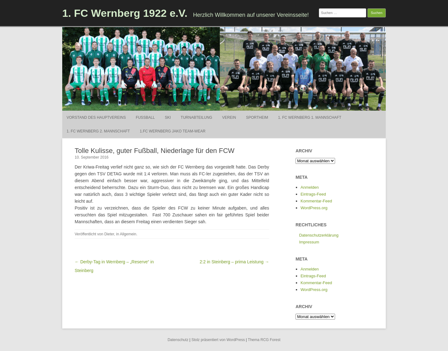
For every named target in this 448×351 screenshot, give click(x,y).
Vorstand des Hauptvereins (96, 117)
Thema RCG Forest (264, 340)
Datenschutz (178, 340)
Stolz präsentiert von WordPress (218, 340)
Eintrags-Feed (313, 194)
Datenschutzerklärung (318, 235)
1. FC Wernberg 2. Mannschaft (98, 131)
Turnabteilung (196, 117)
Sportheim (257, 117)
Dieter (109, 234)
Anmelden (310, 187)
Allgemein (128, 234)
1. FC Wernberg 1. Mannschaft (309, 117)
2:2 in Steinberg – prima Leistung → (234, 261)
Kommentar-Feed (316, 201)
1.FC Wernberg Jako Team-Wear (172, 131)
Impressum (309, 242)
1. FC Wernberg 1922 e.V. (125, 13)
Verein (229, 117)
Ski (168, 117)
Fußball (145, 117)
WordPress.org (314, 208)
